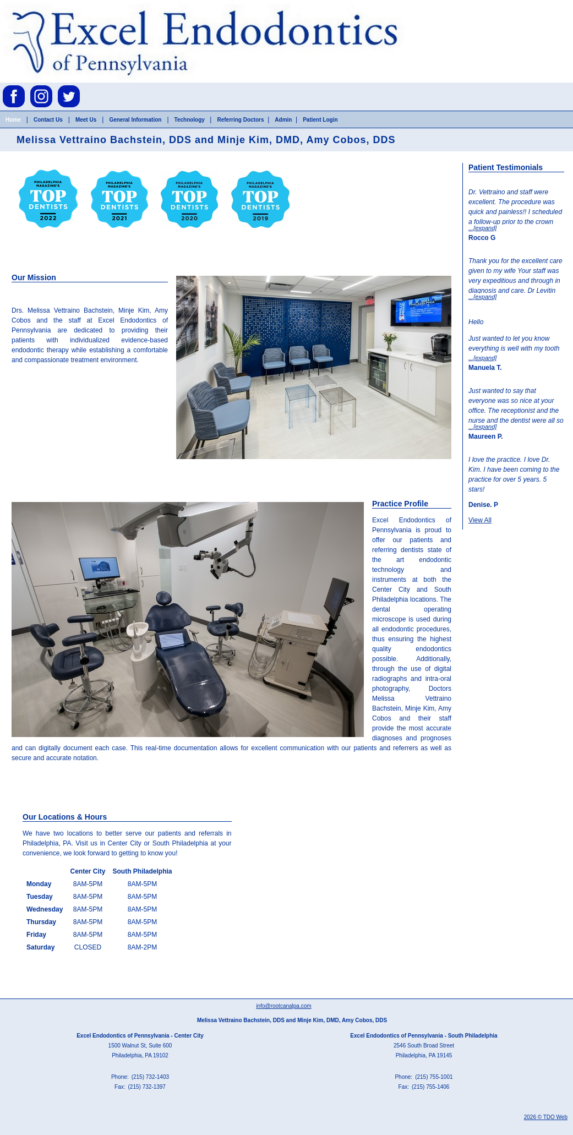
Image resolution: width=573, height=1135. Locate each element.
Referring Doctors (240, 120)
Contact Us (48, 120)
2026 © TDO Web (545, 1117)
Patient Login (320, 120)
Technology (190, 120)
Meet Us (85, 120)
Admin (283, 120)
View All (480, 520)
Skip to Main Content (30, 4)
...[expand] (482, 228)
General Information (135, 120)
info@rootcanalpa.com (283, 1006)
